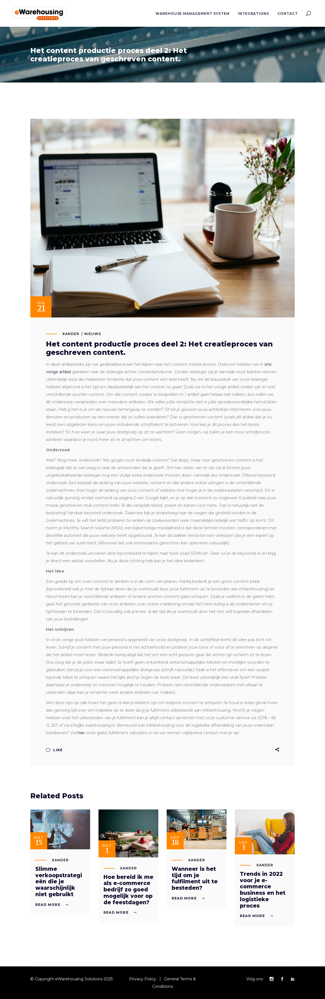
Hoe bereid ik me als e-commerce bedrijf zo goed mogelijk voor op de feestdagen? (128, 890)
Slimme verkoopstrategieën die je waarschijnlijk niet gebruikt (58, 882)
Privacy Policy (142, 978)
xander (70, 334)
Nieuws (92, 334)
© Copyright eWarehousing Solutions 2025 (71, 978)
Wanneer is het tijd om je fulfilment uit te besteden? (195, 878)
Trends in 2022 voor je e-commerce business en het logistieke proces (262, 890)
